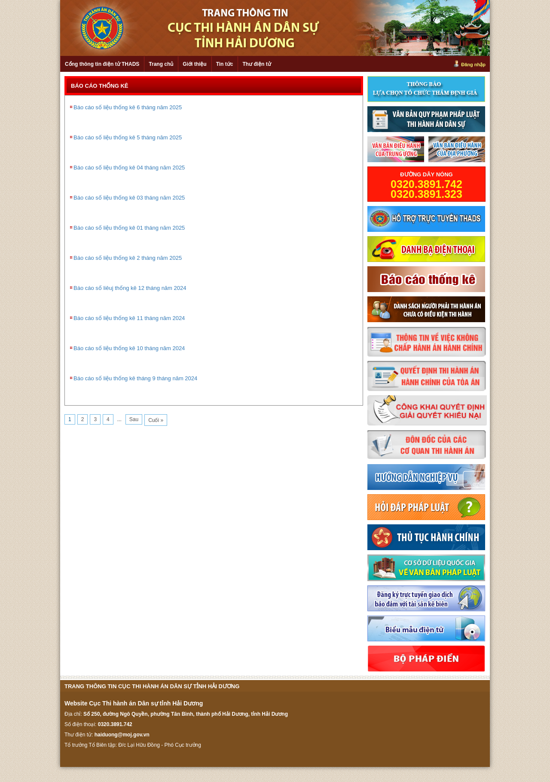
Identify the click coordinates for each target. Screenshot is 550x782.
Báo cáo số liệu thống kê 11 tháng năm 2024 (129, 318)
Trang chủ (161, 64)
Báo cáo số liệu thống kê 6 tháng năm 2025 (127, 107)
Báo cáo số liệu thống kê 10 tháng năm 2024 (129, 348)
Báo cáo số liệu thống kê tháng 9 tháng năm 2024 (135, 378)
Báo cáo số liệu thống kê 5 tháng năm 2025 (127, 137)
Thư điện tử (256, 64)
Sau (133, 419)
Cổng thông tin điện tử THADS (102, 64)
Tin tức (224, 64)
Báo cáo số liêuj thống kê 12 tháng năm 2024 (129, 288)
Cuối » (155, 420)
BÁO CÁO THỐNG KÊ (99, 86)
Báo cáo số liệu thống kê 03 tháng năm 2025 (129, 197)
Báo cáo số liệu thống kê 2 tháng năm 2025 (127, 258)
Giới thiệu (194, 64)
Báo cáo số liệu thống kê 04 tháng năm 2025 (129, 167)
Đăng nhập (473, 64)
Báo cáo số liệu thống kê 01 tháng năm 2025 (129, 228)
